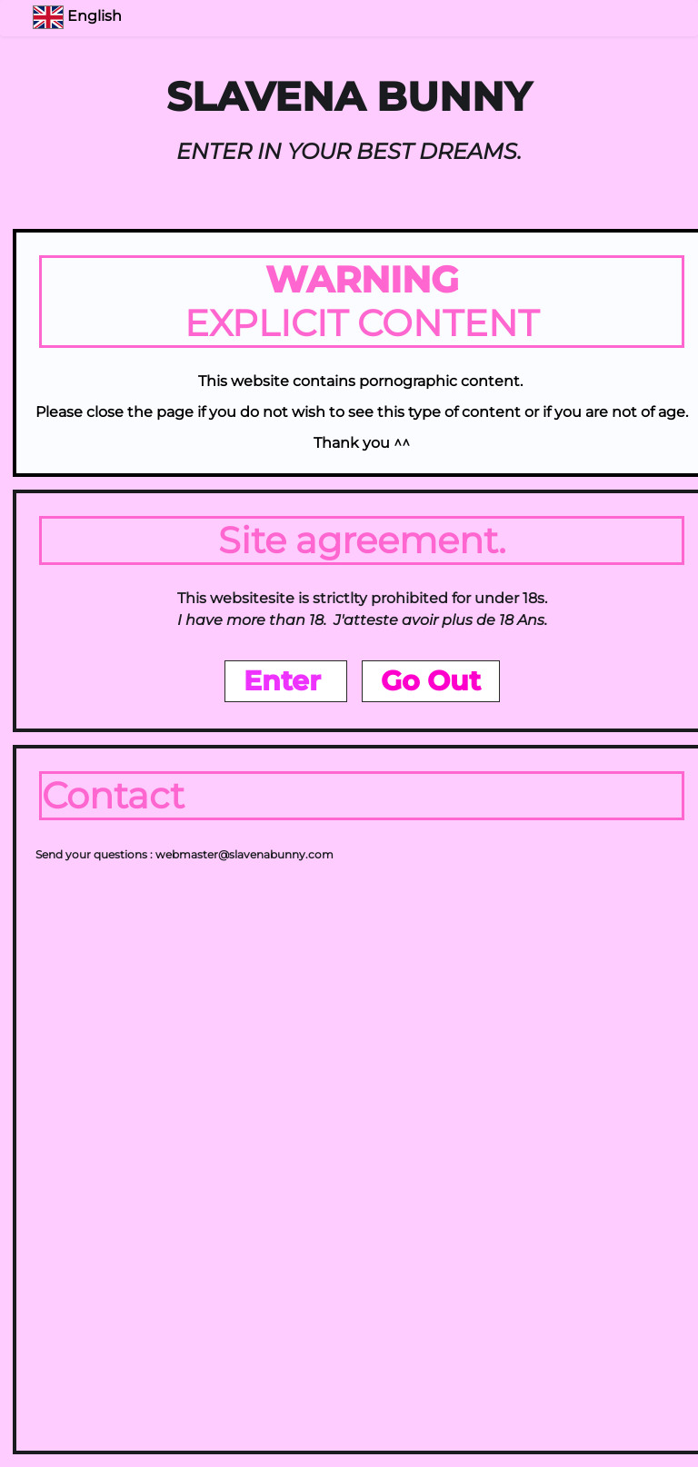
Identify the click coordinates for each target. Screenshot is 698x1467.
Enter (286, 681)
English (79, 16)
